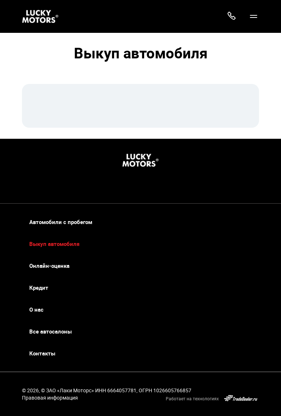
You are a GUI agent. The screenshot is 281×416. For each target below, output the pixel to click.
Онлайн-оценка (49, 265)
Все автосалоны (50, 331)
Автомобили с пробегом (60, 222)
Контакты (42, 353)
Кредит (38, 287)
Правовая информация (50, 397)
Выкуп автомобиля (54, 243)
